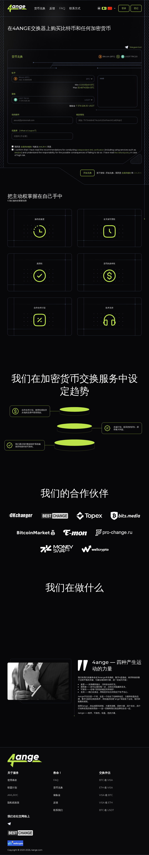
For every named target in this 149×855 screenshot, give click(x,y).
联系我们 (58, 809)
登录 (124, 8)
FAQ (62, 8)
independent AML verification (91, 150)
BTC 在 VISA (107, 777)
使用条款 (13, 777)
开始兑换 (86, 172)
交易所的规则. (27, 146)
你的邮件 (15, 114)
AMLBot (21, 152)
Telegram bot (133, 47)
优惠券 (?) (24, 130)
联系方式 (74, 8)
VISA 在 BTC (107, 793)
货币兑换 (39, 8)
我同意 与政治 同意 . (33, 146)
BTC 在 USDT (108, 809)
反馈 (52, 8)
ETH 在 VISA (107, 785)
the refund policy (126, 152)
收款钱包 (80, 114)
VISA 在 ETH (107, 801)
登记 (136, 8)
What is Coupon (28, 130)
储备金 (57, 793)
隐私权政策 (14, 801)
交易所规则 (126, 172)
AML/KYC (45, 146)
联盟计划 (13, 785)
